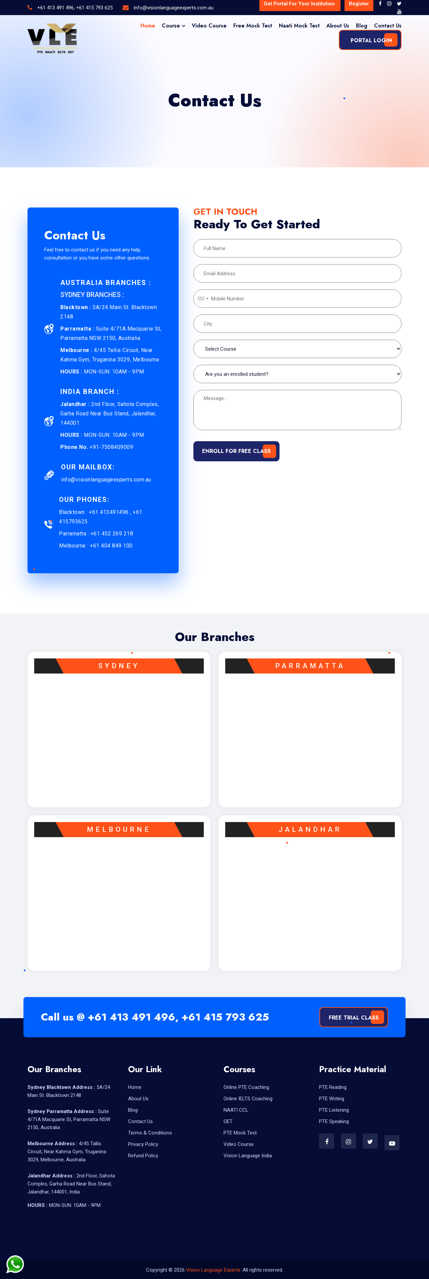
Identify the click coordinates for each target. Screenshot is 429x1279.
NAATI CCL (236, 1110)
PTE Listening (334, 1110)
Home (147, 26)
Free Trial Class (354, 1018)
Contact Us (388, 26)
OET (228, 1121)
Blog (361, 26)
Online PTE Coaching (246, 1087)
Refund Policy (143, 1156)
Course (171, 26)
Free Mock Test (252, 26)
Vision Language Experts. (214, 1270)
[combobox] (202, 298)
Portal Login (370, 40)
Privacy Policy (143, 1144)
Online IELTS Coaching (248, 1099)
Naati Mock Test (299, 26)
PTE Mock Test (240, 1133)
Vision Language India (248, 1156)
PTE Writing (331, 1099)
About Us (337, 26)
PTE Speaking (334, 1121)
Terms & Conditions (150, 1133)
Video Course (209, 26)
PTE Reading (333, 1087)
